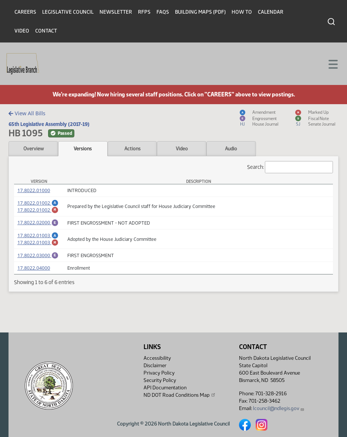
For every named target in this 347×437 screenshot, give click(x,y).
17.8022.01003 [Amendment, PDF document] (37, 238)
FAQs (162, 12)
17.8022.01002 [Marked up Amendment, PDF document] (37, 211)
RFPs (144, 12)
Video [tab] (182, 148)
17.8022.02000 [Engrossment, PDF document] (37, 224)
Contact (46, 31)
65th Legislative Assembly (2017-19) (49, 124)
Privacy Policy (159, 373)
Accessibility (157, 358)
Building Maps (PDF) (200, 12)
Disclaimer (155, 365)
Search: (290, 167)
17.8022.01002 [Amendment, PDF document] (37, 202)
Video (21, 31)
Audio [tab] (231, 148)
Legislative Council (68, 12)
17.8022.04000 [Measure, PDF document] (33, 274)
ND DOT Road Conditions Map (180, 395)
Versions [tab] (83, 148)
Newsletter (116, 12)
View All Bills (27, 113)
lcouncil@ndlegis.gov (278, 408)
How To (242, 12)
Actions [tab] (132, 148)
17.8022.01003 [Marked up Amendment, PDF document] (37, 246)
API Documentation (165, 388)
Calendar (270, 12)
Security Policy (160, 380)
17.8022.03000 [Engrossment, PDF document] (37, 260)
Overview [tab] (33, 148)
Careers (25, 12)
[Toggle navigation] (332, 63)
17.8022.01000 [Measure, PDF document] (33, 190)
